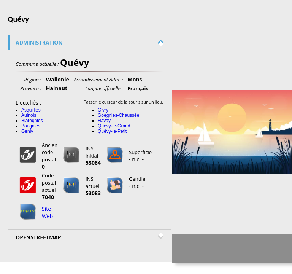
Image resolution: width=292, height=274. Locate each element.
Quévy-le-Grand (114, 126)
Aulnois (28, 115)
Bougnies (30, 126)
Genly (27, 131)
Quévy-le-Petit (112, 131)
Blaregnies (32, 120)
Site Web (47, 212)
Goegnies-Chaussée (118, 115)
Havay (104, 120)
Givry (103, 110)
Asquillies (31, 110)
